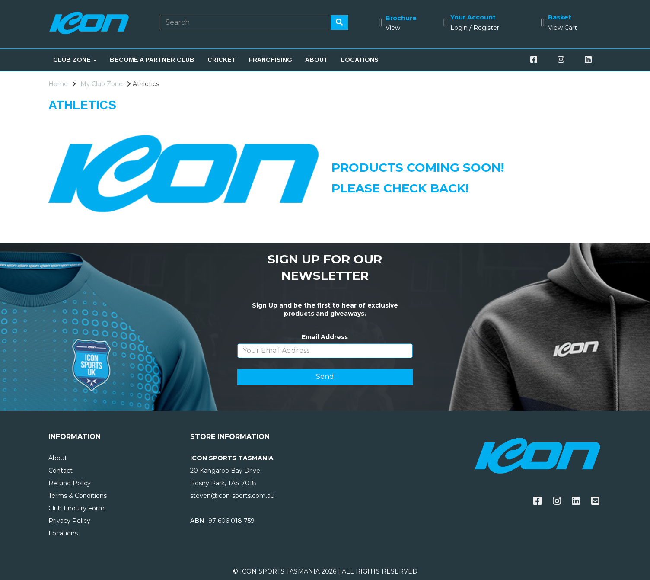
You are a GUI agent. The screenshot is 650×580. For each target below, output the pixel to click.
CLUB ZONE (75, 59)
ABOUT (316, 59)
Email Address (325, 337)
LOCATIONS (360, 59)
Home (58, 84)
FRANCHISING (270, 59)
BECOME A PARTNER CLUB (152, 59)
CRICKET (221, 59)
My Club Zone (101, 84)
